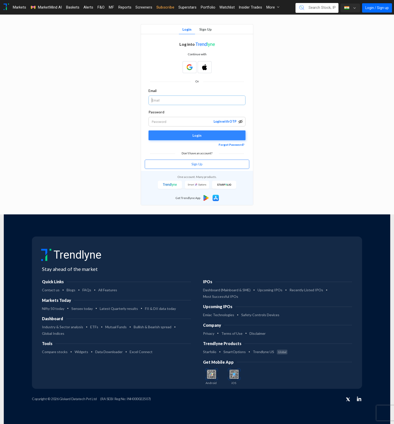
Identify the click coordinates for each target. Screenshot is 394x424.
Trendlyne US (270, 352)
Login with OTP (225, 121)
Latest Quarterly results (119, 308)
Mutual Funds (116, 327)
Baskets (72, 7)
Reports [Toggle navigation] (124, 7)
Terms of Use (231, 333)
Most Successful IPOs (220, 296)
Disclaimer (258, 333)
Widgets (81, 352)
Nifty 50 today (53, 308)
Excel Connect (141, 352)
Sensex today (82, 308)
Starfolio (209, 352)
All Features (107, 290)
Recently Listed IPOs (306, 290)
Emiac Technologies (218, 315)
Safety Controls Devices (260, 315)
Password (156, 112)
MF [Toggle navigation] (111, 7)
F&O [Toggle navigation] (101, 7)
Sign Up (205, 29)
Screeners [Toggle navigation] (143, 7)
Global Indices (53, 333)
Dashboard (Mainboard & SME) (227, 290)
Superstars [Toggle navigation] (187, 7)
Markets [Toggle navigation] (19, 7)
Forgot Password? (231, 145)
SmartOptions (234, 352)
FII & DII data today (160, 308)
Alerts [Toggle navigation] (88, 7)
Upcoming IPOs (270, 290)
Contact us (51, 290)
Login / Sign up (377, 8)
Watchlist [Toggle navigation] (227, 7)
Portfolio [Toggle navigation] (208, 7)
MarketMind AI (46, 7)
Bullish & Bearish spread (152, 327)
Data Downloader (109, 352)
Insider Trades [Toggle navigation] (250, 7)
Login (186, 29)
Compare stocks (55, 352)
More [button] (272, 7)
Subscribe (165, 7)
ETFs (94, 327)
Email (153, 90)
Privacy (208, 333)
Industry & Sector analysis (62, 327)
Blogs (71, 290)
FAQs (86, 290)
